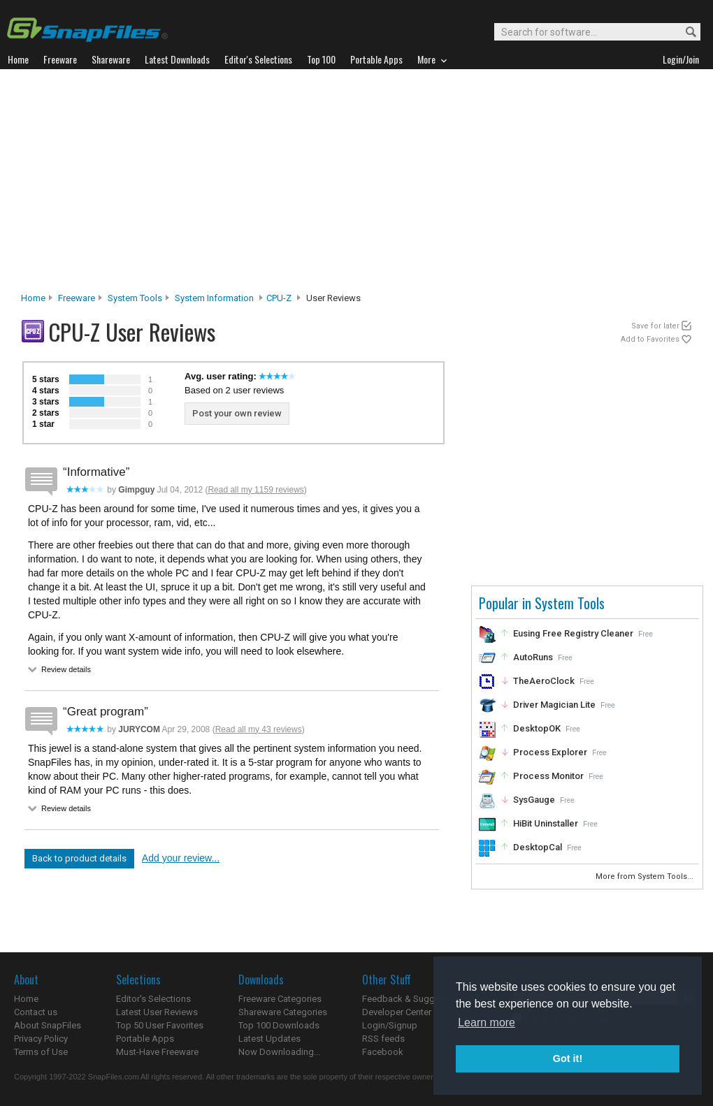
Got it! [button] (567, 1058)
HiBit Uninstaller (545, 823)
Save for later (655, 325)
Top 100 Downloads (278, 1025)
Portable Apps (145, 1038)
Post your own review (237, 413)
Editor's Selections (153, 999)
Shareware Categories (282, 1012)
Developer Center (396, 1012)
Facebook (382, 1052)
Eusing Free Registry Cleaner (573, 633)
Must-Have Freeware (157, 1052)
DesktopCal (537, 847)
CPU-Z (278, 298)
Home (33, 298)
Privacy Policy (41, 1038)
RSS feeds (383, 1038)
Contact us (35, 1012)
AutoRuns (533, 657)
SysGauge (534, 799)
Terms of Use (41, 1052)
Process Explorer (550, 752)
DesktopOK (537, 728)
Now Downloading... (279, 1052)
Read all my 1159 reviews (255, 490)
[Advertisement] (356, 184)
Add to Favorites (650, 339)
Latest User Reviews (157, 1012)
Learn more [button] (486, 1022)
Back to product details (79, 858)
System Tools (135, 298)
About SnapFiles (47, 1025)
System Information (214, 298)
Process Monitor (548, 776)
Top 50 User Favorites (159, 1025)
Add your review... (180, 858)
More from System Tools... (646, 876)
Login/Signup (389, 1025)
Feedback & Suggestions (413, 999)
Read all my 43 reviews (258, 729)
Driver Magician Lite (554, 704)
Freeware (76, 298)
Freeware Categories (280, 999)
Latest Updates (269, 1038)
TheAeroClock (544, 681)
